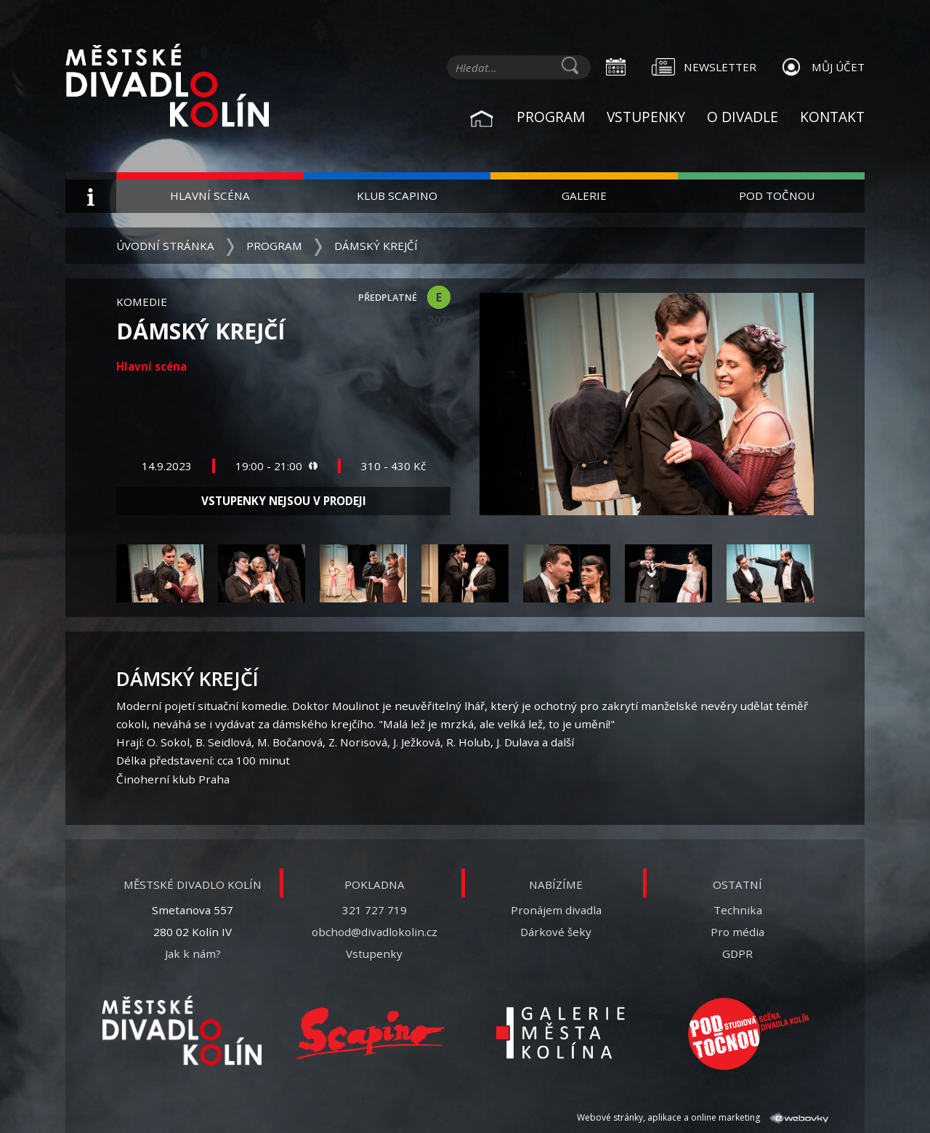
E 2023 (438, 299)
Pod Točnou (776, 195)
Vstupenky (646, 116)
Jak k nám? (193, 953)
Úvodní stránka (165, 245)
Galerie (584, 195)
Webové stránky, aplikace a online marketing (702, 1117)
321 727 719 (374, 910)
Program (551, 116)
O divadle (742, 116)
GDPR (737, 953)
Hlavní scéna (210, 195)
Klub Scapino (397, 195)
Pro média (737, 931)
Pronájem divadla (556, 910)
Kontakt (832, 116)
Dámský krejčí (376, 245)
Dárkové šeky (555, 931)
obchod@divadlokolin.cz (374, 931)
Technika (737, 910)
